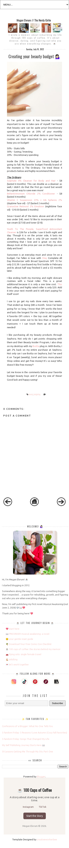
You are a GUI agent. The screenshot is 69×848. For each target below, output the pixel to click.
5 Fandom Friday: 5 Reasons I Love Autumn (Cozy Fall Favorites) (34, 732)
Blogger (41, 776)
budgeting (37, 394)
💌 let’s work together (17, 664)
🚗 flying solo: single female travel (23, 654)
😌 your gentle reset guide (19, 639)
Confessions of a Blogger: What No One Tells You (27, 726)
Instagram (28, 806)
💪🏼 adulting (11, 659)
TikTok (42, 806)
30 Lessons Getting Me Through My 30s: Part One (27, 751)
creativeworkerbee (47, 839)
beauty (31, 394)
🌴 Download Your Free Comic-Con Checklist (29, 644)
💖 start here (12, 629)
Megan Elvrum (30, 826)
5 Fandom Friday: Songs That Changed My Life (25, 739)
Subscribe (57, 703)
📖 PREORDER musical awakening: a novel (27, 634)
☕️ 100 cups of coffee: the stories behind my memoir (33, 649)
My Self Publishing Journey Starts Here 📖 (23, 745)
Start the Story (34, 815)
